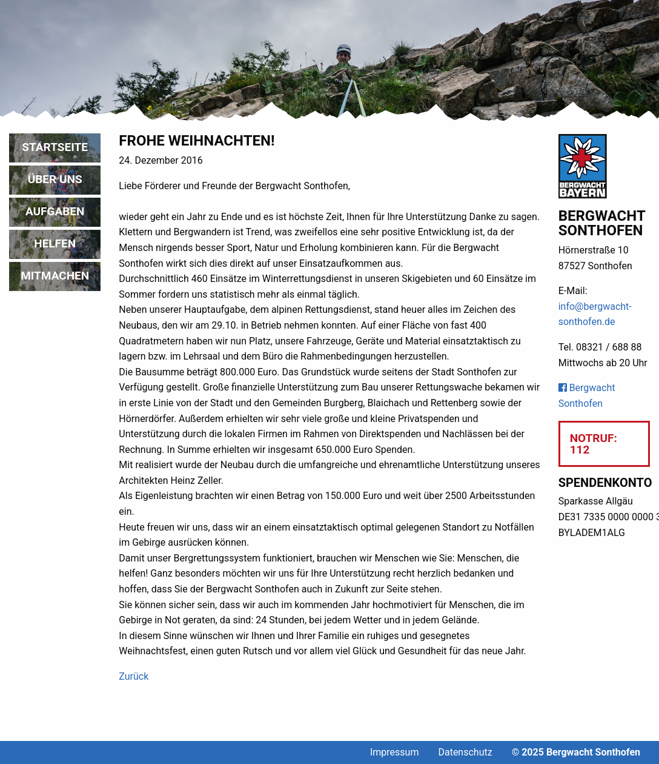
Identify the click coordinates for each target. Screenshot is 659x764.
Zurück (133, 676)
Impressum (394, 752)
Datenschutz (465, 752)
